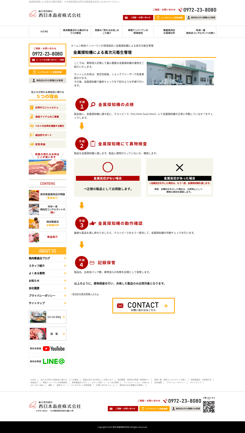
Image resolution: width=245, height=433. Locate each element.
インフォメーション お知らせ (136, 382)
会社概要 (34, 288)
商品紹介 (34, 382)
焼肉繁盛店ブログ (39, 258)
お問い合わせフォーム (105, 385)
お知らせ (34, 281)
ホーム (74, 45)
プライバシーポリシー (42, 296)
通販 (50, 385)
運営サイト (61, 385)
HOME (33, 379)
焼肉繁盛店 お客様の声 (201, 379)
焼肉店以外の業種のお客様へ (132, 385)
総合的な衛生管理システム (85, 293)
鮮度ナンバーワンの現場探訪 (97, 45)
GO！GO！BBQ (37, 385)
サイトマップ (37, 303)
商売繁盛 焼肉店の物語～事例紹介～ (134, 379)
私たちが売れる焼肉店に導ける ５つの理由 (59, 379)
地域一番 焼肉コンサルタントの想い (170, 379)
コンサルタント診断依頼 (81, 385)
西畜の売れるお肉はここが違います (98, 379)
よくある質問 (37, 273)
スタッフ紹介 (37, 266)
